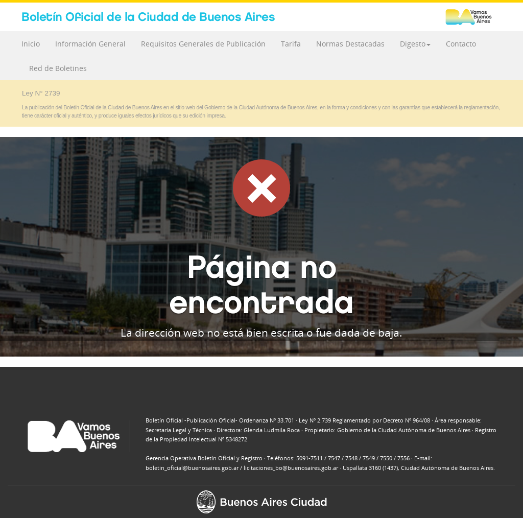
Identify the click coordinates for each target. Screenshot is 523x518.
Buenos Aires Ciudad (473, 17)
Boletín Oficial (148, 16)
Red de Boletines (58, 68)
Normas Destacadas (350, 44)
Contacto (461, 44)
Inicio (30, 44)
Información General (90, 44)
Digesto (415, 44)
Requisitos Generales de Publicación (203, 44)
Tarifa (291, 44)
